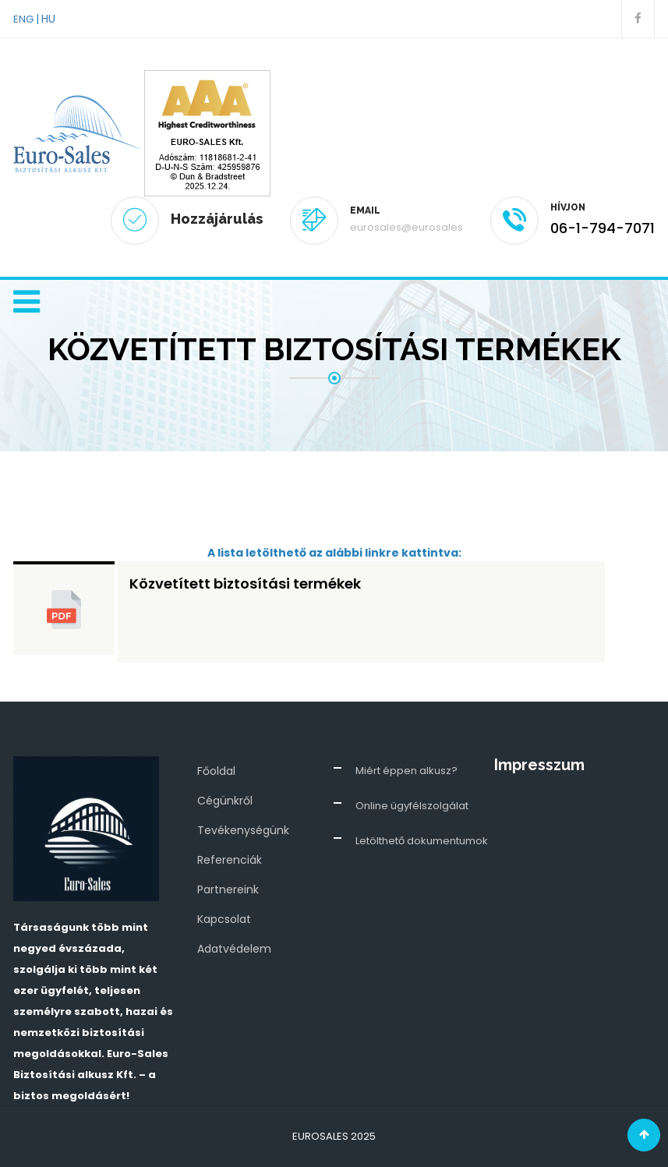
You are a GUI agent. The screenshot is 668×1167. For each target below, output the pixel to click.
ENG (23, 19)
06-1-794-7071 (602, 228)
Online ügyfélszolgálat (411, 805)
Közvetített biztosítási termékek (245, 583)
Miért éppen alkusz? (406, 770)
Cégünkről (225, 800)
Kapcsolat (224, 919)
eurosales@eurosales (406, 227)
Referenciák (229, 860)
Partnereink (228, 889)
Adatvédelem (234, 949)
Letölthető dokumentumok (421, 840)
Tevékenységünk (243, 830)
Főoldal (216, 771)
